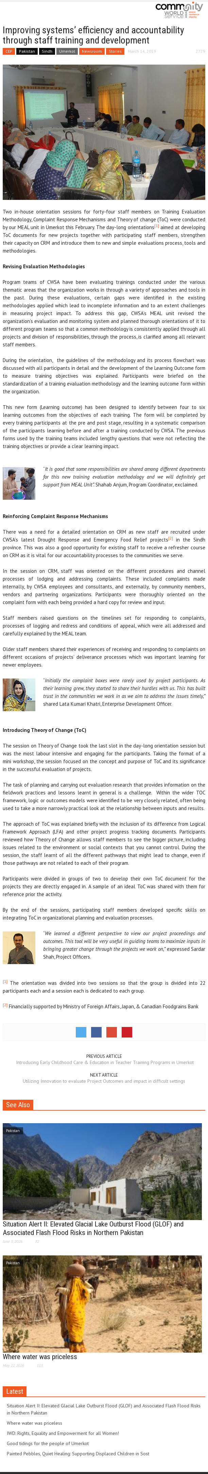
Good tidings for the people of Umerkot (48, 1443)
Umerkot (67, 51)
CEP (8, 51)
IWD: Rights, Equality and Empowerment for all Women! (63, 1433)
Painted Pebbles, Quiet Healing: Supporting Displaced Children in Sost (78, 1454)
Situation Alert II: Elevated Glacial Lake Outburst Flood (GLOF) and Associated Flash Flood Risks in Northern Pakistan (93, 1228)
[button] (26, 11)
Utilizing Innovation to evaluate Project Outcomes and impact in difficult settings (104, 1081)
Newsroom (92, 51)
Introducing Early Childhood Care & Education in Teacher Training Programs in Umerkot (104, 1062)
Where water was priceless (40, 1357)
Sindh (47, 51)
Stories (115, 51)
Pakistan (27, 51)
